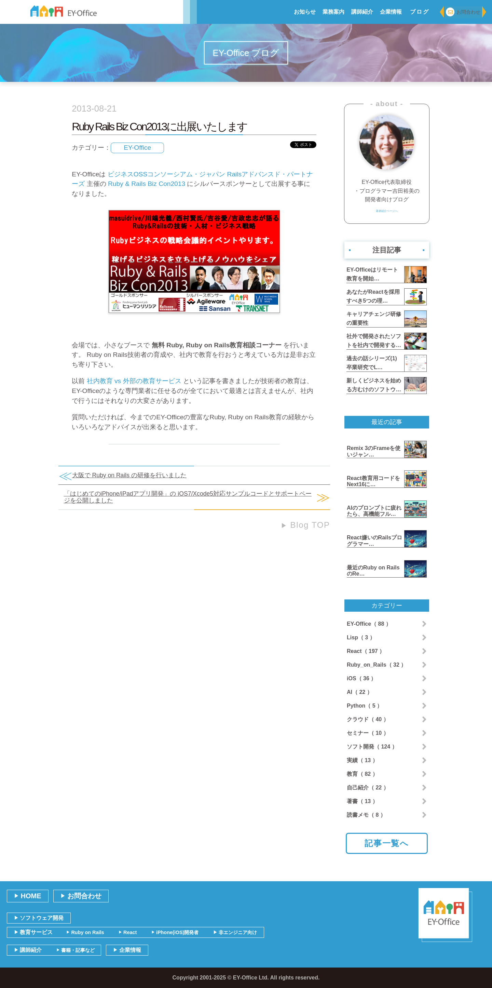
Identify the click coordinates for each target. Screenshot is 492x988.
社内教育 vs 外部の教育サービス (134, 380)
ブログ (420, 12)
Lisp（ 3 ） (361, 637)
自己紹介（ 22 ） (368, 787)
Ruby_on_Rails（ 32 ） (376, 665)
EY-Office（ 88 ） (369, 624)
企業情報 (391, 12)
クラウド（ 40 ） (368, 719)
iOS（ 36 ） (361, 678)
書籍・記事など (75, 950)
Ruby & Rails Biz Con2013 (146, 183)
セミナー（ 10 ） (368, 733)
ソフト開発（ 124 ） (372, 747)
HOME (27, 896)
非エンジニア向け (235, 932)
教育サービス (33, 932)
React (128, 932)
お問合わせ (463, 12)
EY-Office (137, 147)
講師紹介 (362, 12)
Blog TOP (305, 524)
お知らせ (305, 12)
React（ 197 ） (366, 651)
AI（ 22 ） (359, 692)
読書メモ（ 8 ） (366, 815)
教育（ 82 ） (362, 774)
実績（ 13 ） (362, 760)
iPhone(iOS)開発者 (175, 932)
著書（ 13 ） (362, 801)
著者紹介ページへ (387, 213)
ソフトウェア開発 (39, 918)
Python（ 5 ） (364, 706)
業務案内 (333, 12)
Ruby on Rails (85, 932)
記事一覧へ (387, 843)
